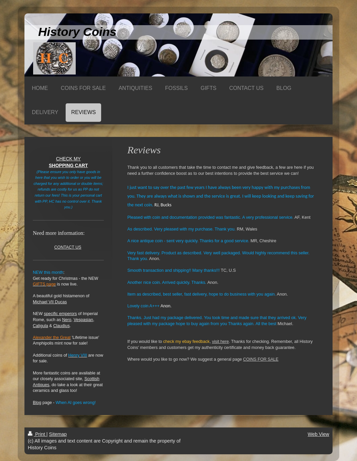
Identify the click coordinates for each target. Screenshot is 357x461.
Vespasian (83, 319)
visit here (220, 341)
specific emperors (60, 313)
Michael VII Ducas (50, 302)
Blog (37, 402)
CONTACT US (67, 247)
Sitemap (58, 434)
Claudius (61, 325)
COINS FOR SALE (261, 359)
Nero (66, 319)
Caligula (40, 325)
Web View (318, 434)
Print (37, 434)
